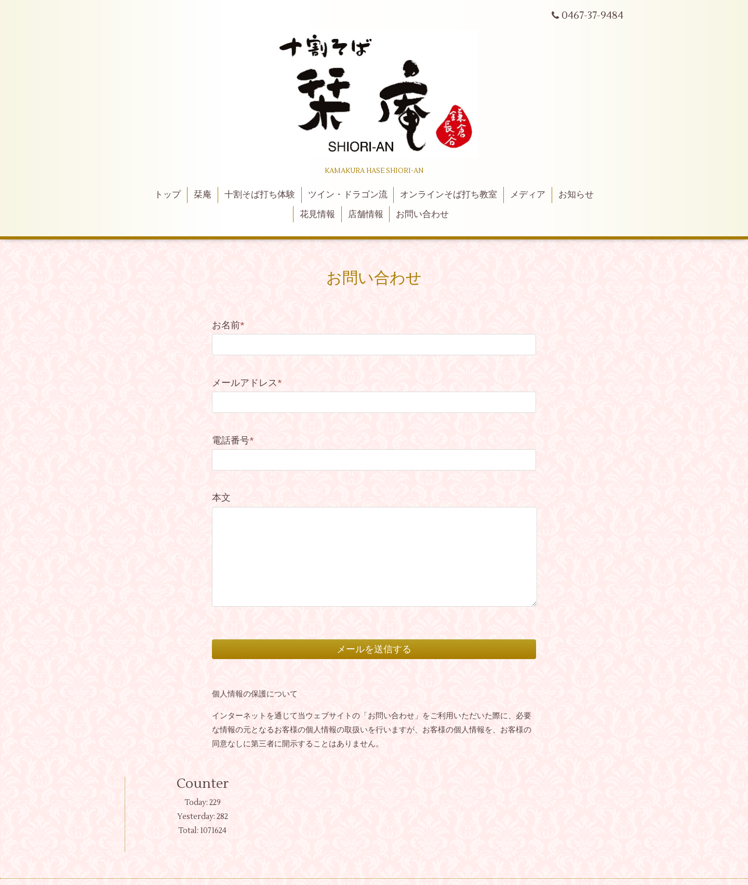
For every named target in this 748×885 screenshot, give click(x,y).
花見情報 (317, 214)
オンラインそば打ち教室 (448, 194)
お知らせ (576, 194)
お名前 (228, 325)
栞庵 (202, 194)
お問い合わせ (422, 214)
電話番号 (233, 441)
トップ (167, 194)
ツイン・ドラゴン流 (348, 194)
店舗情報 (365, 214)
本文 (221, 498)
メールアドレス (247, 383)
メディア (527, 194)
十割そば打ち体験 (259, 194)
